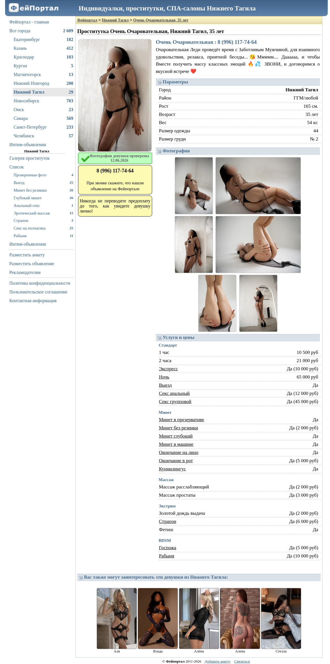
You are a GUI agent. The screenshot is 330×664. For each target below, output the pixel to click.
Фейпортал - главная (29, 22)
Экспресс (168, 368)
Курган (43, 66)
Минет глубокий (176, 436)
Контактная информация (33, 300)
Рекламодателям (25, 272)
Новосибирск (43, 101)
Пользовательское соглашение (38, 291)
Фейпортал (87, 20)
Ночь (164, 377)
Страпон (43, 220)
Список (16, 167)
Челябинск (43, 136)
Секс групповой (175, 401)
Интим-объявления (27, 144)
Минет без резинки (43, 190)
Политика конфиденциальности (39, 283)
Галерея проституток (29, 158)
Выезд (43, 182)
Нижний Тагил (43, 92)
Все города (41, 31)
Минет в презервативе (181, 419)
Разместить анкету (27, 254)
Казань (43, 48)
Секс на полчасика (43, 228)
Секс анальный (174, 393)
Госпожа (167, 547)
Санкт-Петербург (43, 127)
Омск (43, 109)
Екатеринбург (43, 39)
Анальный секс (43, 205)
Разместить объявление (31, 263)
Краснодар (43, 57)
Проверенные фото (43, 175)
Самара (43, 118)
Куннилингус (172, 468)
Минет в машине (176, 444)
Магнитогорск (43, 74)
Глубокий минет (43, 197)
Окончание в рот (176, 460)
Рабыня (43, 235)
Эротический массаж (43, 213)
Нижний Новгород (43, 83)
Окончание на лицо (178, 452)
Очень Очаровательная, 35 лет (160, 20)
